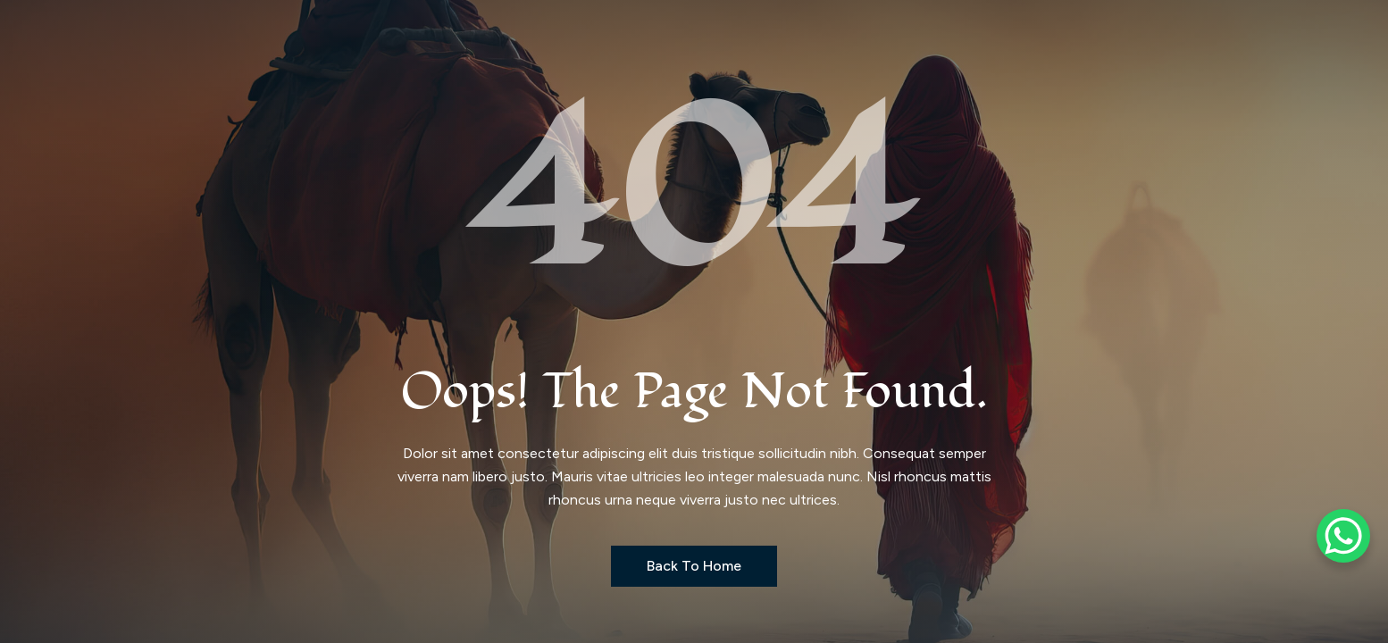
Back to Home (694, 565)
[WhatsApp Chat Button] (1343, 536)
